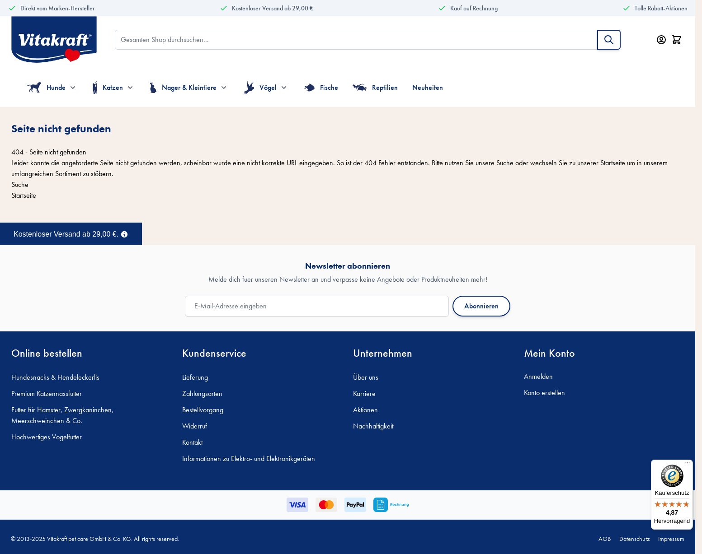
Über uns (365, 377)
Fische (321, 87)
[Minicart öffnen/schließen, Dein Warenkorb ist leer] (676, 40)
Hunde (46, 87)
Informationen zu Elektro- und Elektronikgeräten (248, 458)
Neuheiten (427, 87)
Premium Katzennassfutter (46, 393)
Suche (505, 163)
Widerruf (194, 426)
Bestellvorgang (202, 409)
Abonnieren (481, 306)
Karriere (364, 393)
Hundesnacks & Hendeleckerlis (55, 377)
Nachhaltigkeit (373, 426)
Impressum (671, 539)
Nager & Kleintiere (183, 87)
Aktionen (365, 409)
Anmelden (538, 376)
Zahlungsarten (202, 393)
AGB (604, 539)
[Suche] (609, 40)
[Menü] (687, 465)
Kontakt (192, 442)
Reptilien (375, 87)
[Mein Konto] (661, 40)
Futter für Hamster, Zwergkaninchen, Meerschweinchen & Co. (62, 415)
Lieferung (195, 377)
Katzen (108, 87)
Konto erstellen (544, 392)
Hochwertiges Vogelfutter (46, 437)
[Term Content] (124, 233)
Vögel (260, 87)
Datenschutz (634, 539)
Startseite (612, 163)
